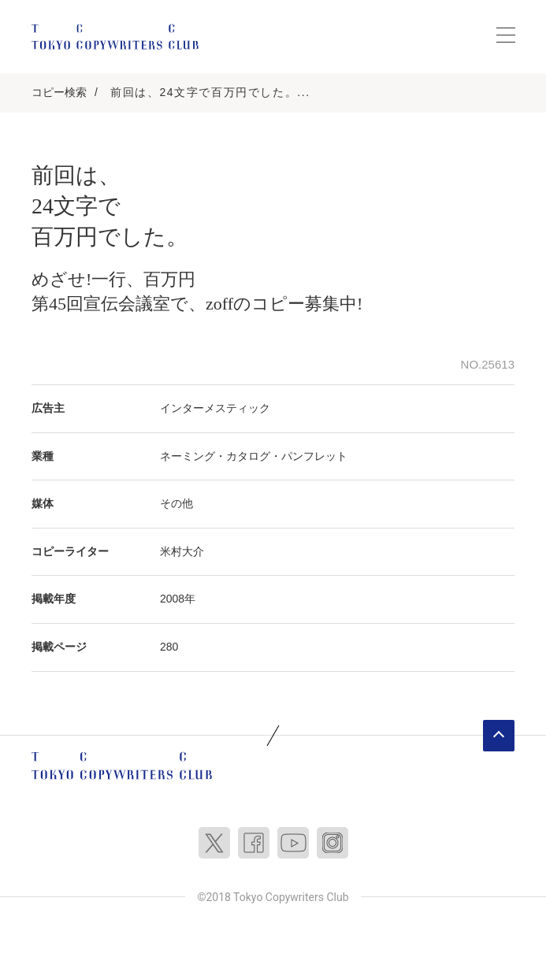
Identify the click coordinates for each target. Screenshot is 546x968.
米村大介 (182, 551)
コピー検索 (59, 92)
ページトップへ (498, 735)
